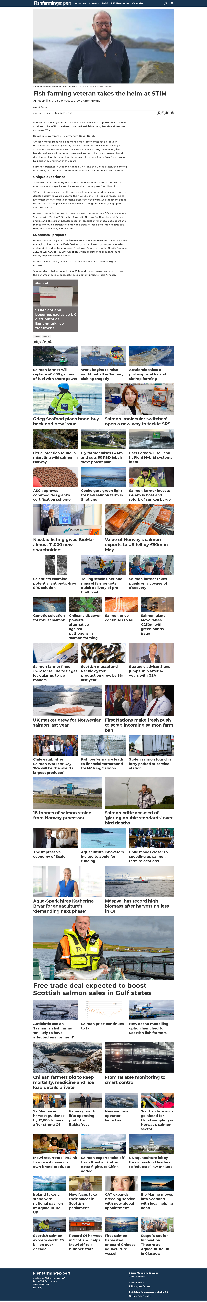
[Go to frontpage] (53, 3)
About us (80, 3)
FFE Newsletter (120, 3)
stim (37, 336)
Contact (94, 3)
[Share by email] (172, 113)
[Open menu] (172, 3)
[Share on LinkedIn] (167, 113)
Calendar (137, 3)
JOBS (105, 3)
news (46, 336)
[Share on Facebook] (159, 113)
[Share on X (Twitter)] (163, 113)
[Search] (165, 3)
